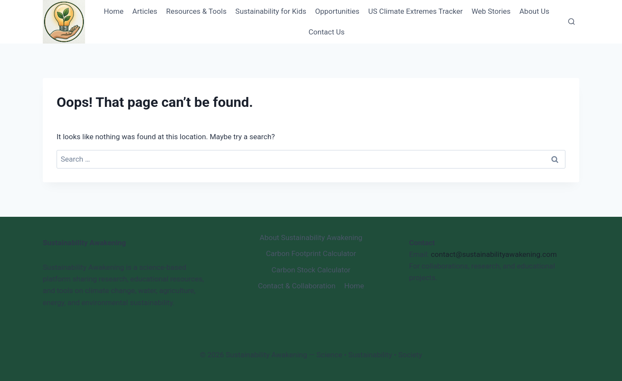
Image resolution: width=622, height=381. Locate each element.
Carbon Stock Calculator (311, 269)
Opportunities (337, 11)
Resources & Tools (196, 11)
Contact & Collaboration (296, 285)
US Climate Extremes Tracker (415, 11)
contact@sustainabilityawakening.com (494, 254)
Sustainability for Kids (270, 11)
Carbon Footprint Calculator (311, 253)
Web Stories (491, 11)
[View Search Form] (571, 22)
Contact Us (326, 32)
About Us (534, 11)
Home (114, 11)
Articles (144, 11)
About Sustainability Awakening (311, 237)
